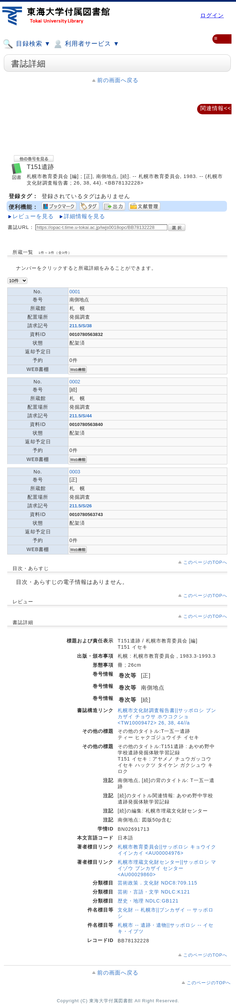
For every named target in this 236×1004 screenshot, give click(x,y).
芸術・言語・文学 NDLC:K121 (154, 892)
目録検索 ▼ (27, 44)
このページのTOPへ (205, 562)
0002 (74, 381)
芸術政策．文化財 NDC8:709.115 (157, 883)
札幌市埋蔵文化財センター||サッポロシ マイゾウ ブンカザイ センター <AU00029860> (167, 868)
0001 (74, 291)
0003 (74, 471)
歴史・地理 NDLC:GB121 (148, 901)
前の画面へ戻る (117, 80)
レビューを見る (33, 216)
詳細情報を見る (84, 216)
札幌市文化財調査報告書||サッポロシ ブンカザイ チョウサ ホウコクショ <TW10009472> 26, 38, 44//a (167, 717)
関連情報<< (215, 108)
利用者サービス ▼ (85, 44)
